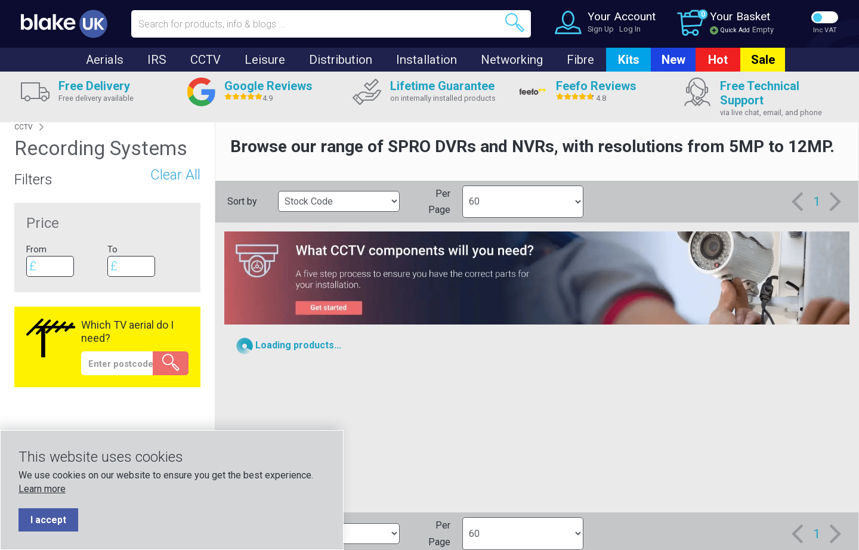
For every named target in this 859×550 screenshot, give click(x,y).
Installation (426, 59)
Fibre (580, 59)
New (673, 59)
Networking (512, 59)
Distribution (340, 59)
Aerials (104, 59)
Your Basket (740, 16)
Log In (630, 28)
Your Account (622, 16)
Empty (763, 29)
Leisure (265, 59)
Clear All (175, 174)
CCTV (205, 59)
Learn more (42, 489)
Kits (628, 59)
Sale (763, 59)
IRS (156, 59)
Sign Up (601, 28)
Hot (718, 59)
